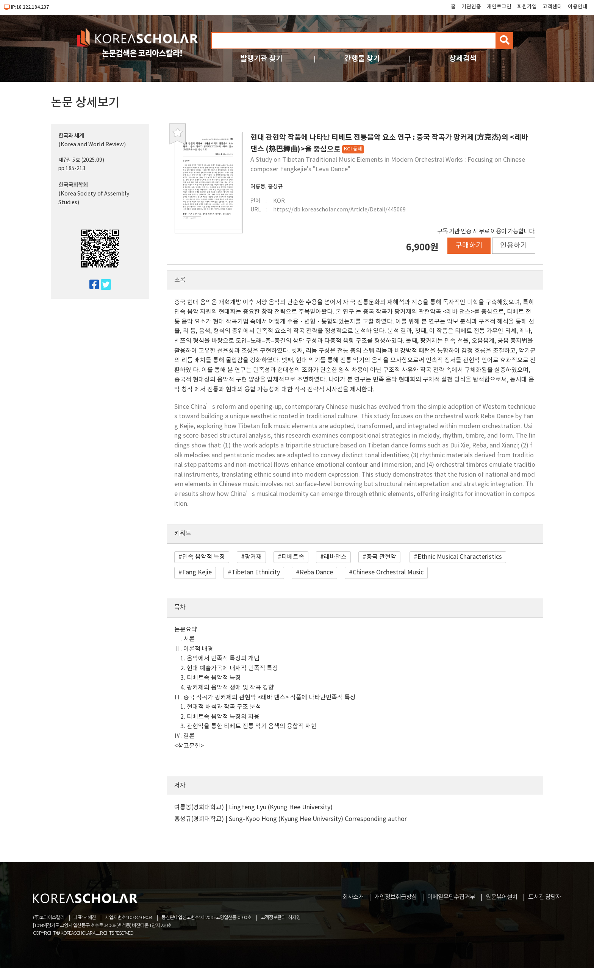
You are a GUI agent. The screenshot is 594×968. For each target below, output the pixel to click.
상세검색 (463, 58)
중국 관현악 (381, 557)
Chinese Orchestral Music (388, 572)
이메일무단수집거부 (451, 897)
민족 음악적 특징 (203, 557)
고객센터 (552, 7)
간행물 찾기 (362, 58)
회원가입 (527, 7)
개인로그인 (499, 7)
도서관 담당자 (544, 897)
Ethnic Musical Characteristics (459, 557)
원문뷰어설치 (501, 897)
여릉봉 (257, 186)
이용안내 (578, 7)
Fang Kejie (197, 572)
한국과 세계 (71, 136)
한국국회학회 (73, 185)
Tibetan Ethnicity (255, 572)
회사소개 (353, 897)
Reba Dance (316, 572)
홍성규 (275, 186)
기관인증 (471, 7)
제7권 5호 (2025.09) (81, 160)
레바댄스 (335, 557)
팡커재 (253, 557)
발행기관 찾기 (261, 58)
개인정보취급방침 (395, 897)
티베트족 (292, 557)
